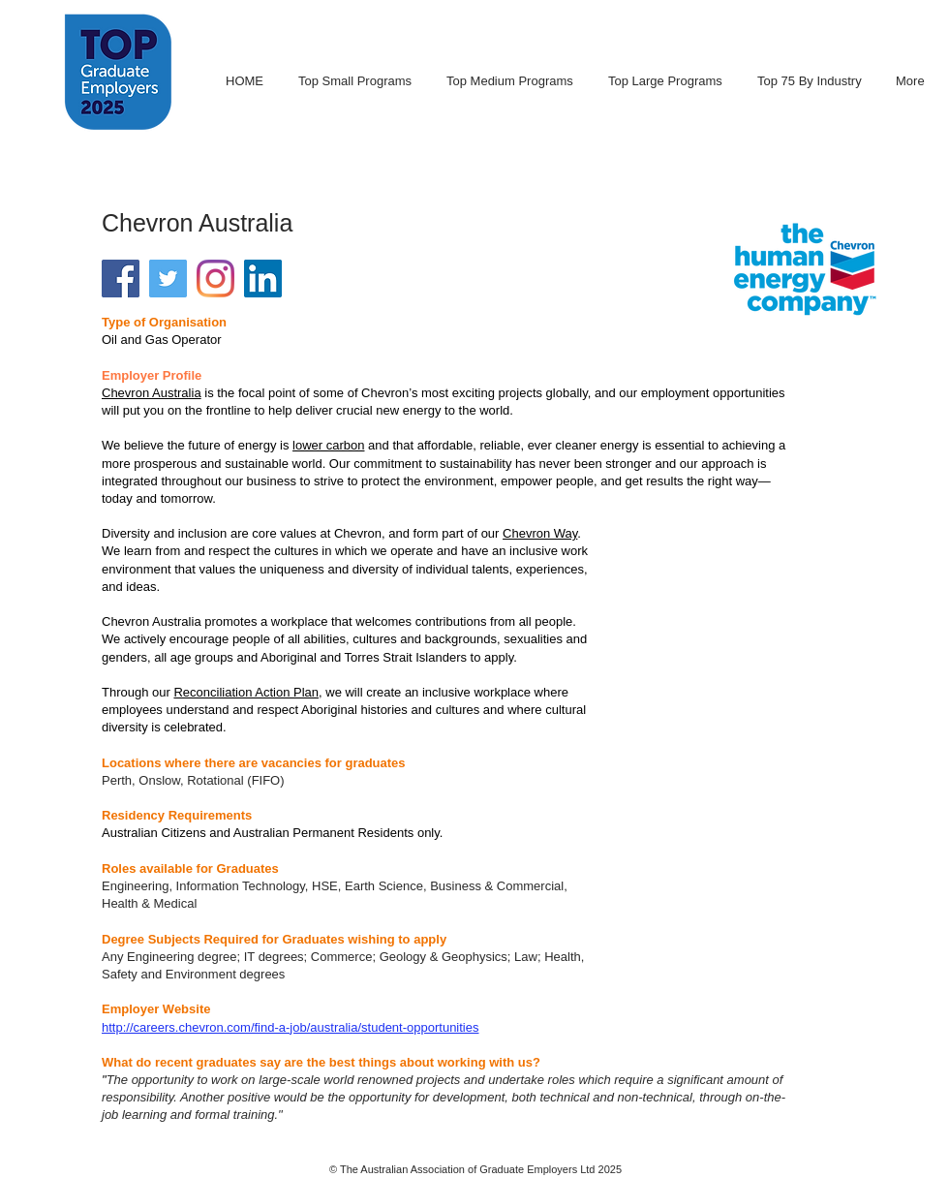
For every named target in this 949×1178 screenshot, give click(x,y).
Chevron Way (540, 533)
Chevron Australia (151, 393)
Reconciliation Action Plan (246, 692)
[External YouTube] (767, 611)
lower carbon (328, 445)
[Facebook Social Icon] (120, 278)
